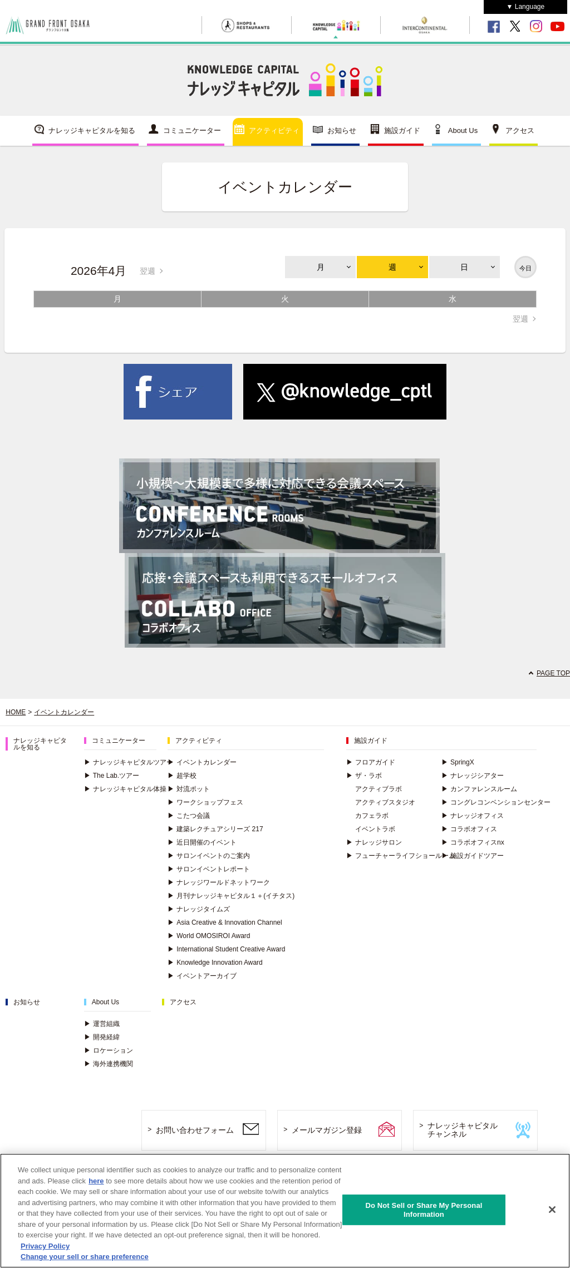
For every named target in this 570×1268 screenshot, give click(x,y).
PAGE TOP (553, 673)
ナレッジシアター (472, 775)
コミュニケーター (192, 130)
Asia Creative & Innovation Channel (225, 922)
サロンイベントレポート (209, 869)
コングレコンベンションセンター (496, 802)
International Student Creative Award (226, 949)
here (96, 1181)
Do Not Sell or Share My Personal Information (423, 1210)
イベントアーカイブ (202, 976)
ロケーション (108, 1050)
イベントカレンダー (64, 712)
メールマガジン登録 (327, 1130)
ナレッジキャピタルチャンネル (463, 1130)
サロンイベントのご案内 (209, 856)
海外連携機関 (108, 1064)
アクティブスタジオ (385, 802)
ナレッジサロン (374, 842)
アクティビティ (274, 130)
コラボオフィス (469, 829)
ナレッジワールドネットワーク (219, 882)
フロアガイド (370, 762)
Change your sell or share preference (85, 1257)
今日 (525, 268)
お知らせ (341, 130)
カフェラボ (372, 816)
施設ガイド (402, 130)
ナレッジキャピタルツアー (128, 762)
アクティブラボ (378, 789)
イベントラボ (375, 829)
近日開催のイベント (202, 842)
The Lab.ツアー (111, 775)
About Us (463, 130)
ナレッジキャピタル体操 (125, 789)
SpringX (457, 762)
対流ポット (189, 789)
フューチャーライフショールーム (400, 856)
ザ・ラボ (364, 775)
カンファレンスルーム (479, 789)
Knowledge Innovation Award (215, 962)
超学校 (182, 775)
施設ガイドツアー (472, 856)
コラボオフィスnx (472, 842)
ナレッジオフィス (472, 816)
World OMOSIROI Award (209, 936)
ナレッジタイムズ (199, 909)
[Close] (552, 1210)
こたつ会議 (189, 816)
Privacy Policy (45, 1246)
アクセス (519, 130)
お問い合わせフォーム (195, 1130)
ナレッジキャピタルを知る (91, 130)
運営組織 (102, 1024)
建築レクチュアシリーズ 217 (215, 829)
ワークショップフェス (205, 802)
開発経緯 (102, 1037)
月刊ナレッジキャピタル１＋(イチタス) (231, 896)
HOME (16, 712)
